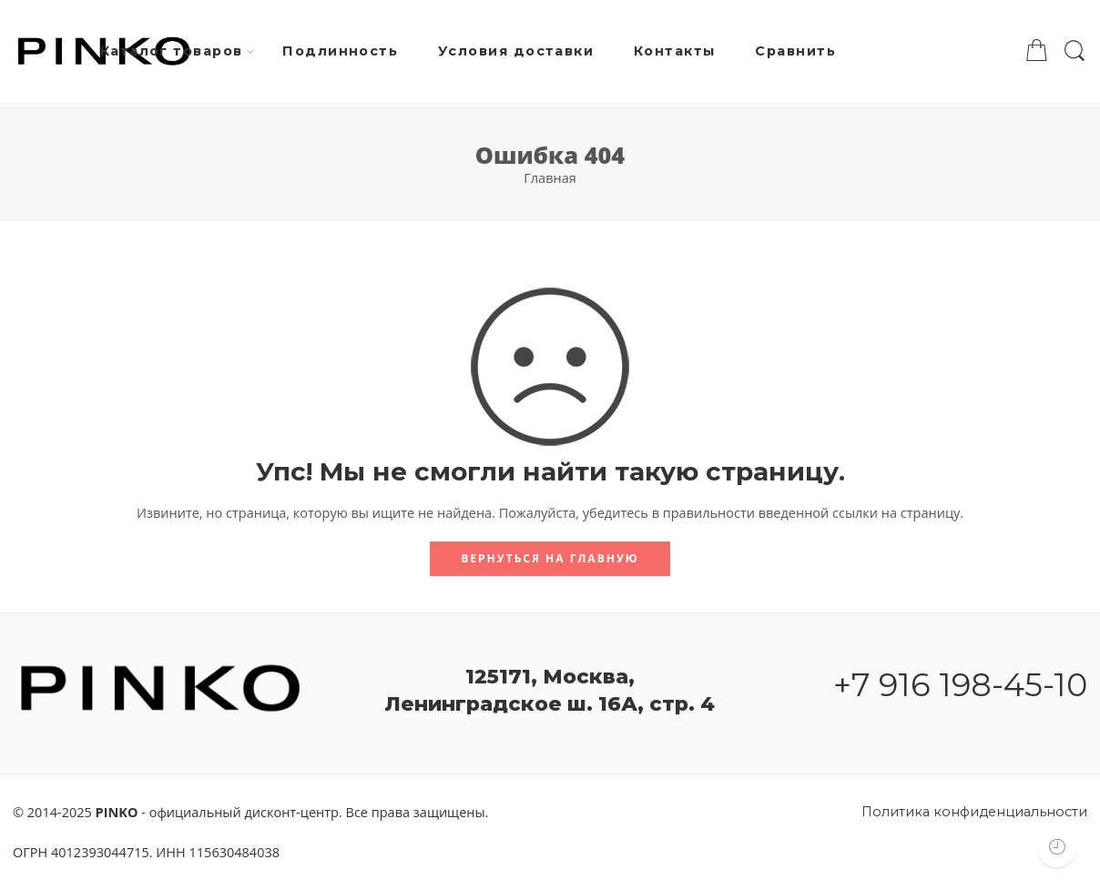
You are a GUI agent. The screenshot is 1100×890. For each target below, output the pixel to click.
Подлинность (340, 51)
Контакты (675, 51)
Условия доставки (516, 51)
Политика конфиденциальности (974, 812)
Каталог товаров (171, 52)
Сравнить (795, 51)
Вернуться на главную (549, 558)
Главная (549, 178)
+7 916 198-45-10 (960, 684)
